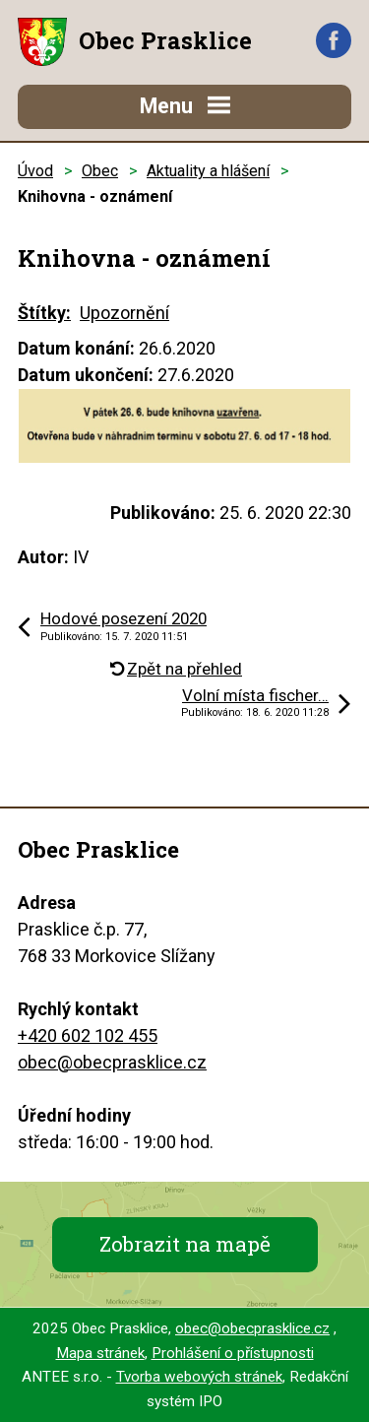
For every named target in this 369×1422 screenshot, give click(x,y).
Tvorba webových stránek (199, 1377)
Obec (100, 171)
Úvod (35, 171)
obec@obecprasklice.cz (112, 1062)
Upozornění (124, 312)
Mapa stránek (100, 1353)
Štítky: (44, 312)
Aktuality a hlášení (208, 171)
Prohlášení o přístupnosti (233, 1353)
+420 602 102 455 (87, 1035)
